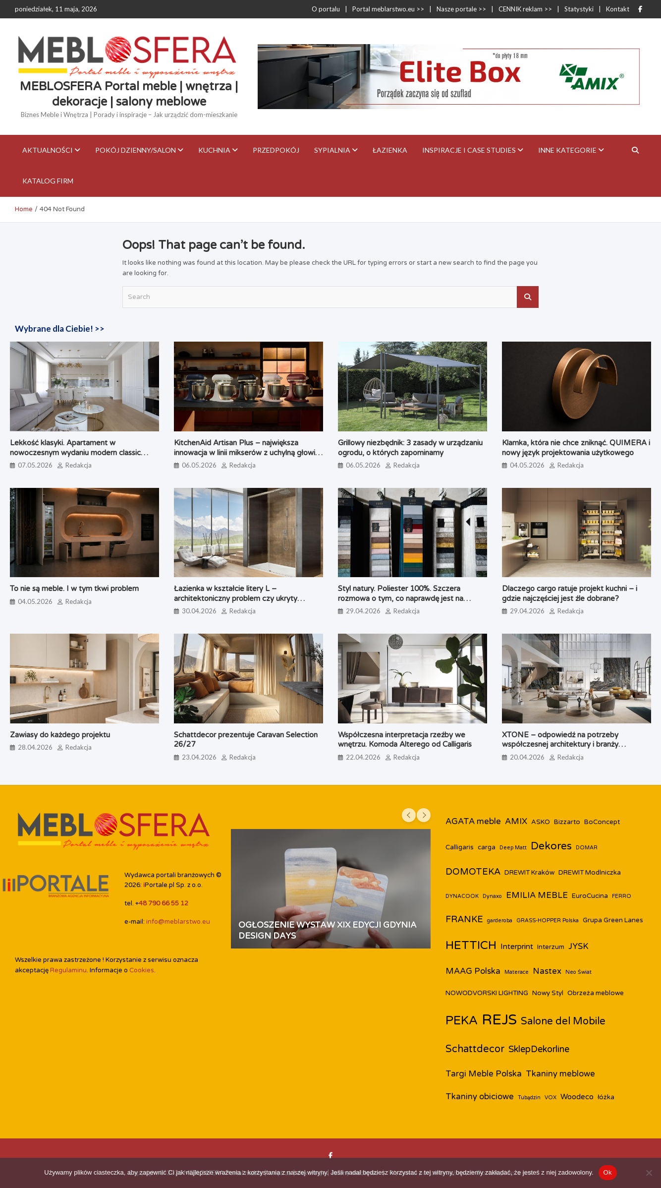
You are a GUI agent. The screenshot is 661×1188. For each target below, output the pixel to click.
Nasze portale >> (461, 9)
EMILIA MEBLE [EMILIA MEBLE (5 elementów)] (537, 895)
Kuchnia (214, 150)
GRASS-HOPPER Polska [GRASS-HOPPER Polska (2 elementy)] (547, 920)
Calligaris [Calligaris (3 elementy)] (459, 847)
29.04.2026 (363, 611)
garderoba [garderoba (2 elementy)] (499, 920)
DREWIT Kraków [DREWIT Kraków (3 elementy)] (529, 873)
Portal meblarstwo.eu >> (388, 9)
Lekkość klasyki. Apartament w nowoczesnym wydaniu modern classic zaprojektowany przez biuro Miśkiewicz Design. (77, 457)
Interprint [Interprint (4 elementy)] (516, 946)
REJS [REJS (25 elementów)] (499, 1019)
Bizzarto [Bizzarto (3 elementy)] (567, 822)
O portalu (326, 9)
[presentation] (409, 815)
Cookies (141, 970)
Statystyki (579, 9)
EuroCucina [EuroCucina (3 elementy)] (590, 896)
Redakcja (78, 465)
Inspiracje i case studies (469, 150)
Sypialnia (332, 150)
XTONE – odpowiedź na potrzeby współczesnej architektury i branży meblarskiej (560, 744)
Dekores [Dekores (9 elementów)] (551, 846)
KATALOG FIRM (47, 181)
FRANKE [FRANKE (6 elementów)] (464, 919)
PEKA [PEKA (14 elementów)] (461, 1020)
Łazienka (390, 150)
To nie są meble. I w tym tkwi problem (74, 588)
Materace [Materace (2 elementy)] (516, 972)
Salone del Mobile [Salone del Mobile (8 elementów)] (563, 1021)
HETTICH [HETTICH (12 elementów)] (470, 945)
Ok (608, 1172)
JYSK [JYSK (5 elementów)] (578, 946)
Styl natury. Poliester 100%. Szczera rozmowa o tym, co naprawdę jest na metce (400, 598)
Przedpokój (276, 150)
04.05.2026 (527, 465)
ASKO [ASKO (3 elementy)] (540, 822)
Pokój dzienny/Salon (135, 150)
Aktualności (47, 150)
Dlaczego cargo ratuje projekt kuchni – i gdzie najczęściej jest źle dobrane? (569, 593)
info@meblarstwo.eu (178, 922)
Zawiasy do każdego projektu (60, 734)
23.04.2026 (199, 757)
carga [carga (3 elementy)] (487, 847)
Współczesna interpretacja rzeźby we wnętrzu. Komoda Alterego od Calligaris (405, 739)
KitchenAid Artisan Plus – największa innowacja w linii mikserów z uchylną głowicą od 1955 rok (248, 452)
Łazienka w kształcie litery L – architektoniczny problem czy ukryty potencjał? (235, 598)
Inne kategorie (567, 150)
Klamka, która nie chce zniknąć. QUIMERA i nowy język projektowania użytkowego (576, 447)
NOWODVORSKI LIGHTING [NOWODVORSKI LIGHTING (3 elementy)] (486, 993)
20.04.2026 (527, 757)
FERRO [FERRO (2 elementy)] (621, 896)
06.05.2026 (199, 465)
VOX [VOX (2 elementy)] (550, 1097)
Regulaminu (68, 970)
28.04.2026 (35, 747)
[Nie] (649, 1173)
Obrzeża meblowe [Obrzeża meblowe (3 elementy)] (595, 993)
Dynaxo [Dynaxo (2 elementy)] (492, 896)
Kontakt (617, 9)
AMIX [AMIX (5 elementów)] (516, 822)
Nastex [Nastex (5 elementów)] (547, 971)
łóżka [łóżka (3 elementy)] (606, 1097)
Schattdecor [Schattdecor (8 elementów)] (474, 1049)
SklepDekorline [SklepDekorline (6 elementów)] (538, 1049)
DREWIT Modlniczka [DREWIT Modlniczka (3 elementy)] (589, 873)
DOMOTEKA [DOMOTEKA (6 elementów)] (472, 871)
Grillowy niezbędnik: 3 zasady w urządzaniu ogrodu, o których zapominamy (410, 447)
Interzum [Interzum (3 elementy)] (550, 947)
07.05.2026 (35, 465)
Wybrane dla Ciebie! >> (60, 328)
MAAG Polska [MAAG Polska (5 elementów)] (472, 971)
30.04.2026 (199, 611)
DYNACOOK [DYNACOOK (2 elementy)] (462, 896)
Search (528, 297)
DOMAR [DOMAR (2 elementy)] (587, 847)
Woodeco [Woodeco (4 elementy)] (577, 1096)
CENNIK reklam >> (525, 9)
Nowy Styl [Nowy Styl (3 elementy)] (547, 993)
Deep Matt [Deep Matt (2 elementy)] (513, 847)
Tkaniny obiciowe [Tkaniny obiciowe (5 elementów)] (479, 1097)
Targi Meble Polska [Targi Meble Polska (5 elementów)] (483, 1074)
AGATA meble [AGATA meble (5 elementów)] (473, 822)
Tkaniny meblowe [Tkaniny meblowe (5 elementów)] (560, 1074)
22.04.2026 (363, 757)
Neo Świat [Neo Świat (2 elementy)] (578, 972)
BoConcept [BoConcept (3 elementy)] (602, 822)
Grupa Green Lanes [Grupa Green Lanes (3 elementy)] (613, 920)
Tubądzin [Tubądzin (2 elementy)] (529, 1097)
